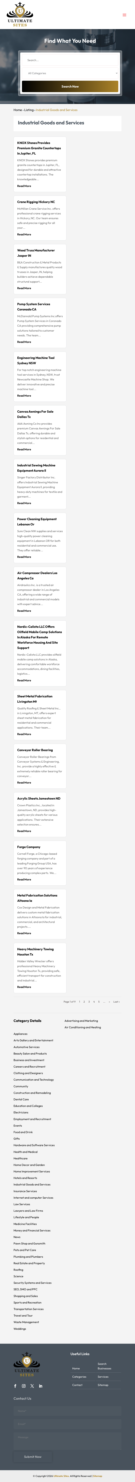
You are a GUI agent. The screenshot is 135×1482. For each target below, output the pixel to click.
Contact (77, 1385)
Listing (29, 110)
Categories (79, 1376)
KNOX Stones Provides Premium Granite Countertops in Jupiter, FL (39, 148)
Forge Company (28, 847)
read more (24, 186)
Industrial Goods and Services (57, 110)
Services (103, 1376)
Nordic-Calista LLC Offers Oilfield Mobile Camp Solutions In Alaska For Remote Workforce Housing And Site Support (39, 637)
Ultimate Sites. (61, 1476)
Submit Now (32, 1457)
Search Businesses (104, 1366)
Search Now (70, 95)
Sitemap (103, 1385)
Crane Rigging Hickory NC (36, 202)
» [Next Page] (109, 1001)
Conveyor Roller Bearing (35, 750)
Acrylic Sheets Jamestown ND (38, 798)
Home (18, 110)
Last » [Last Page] (116, 1001)
